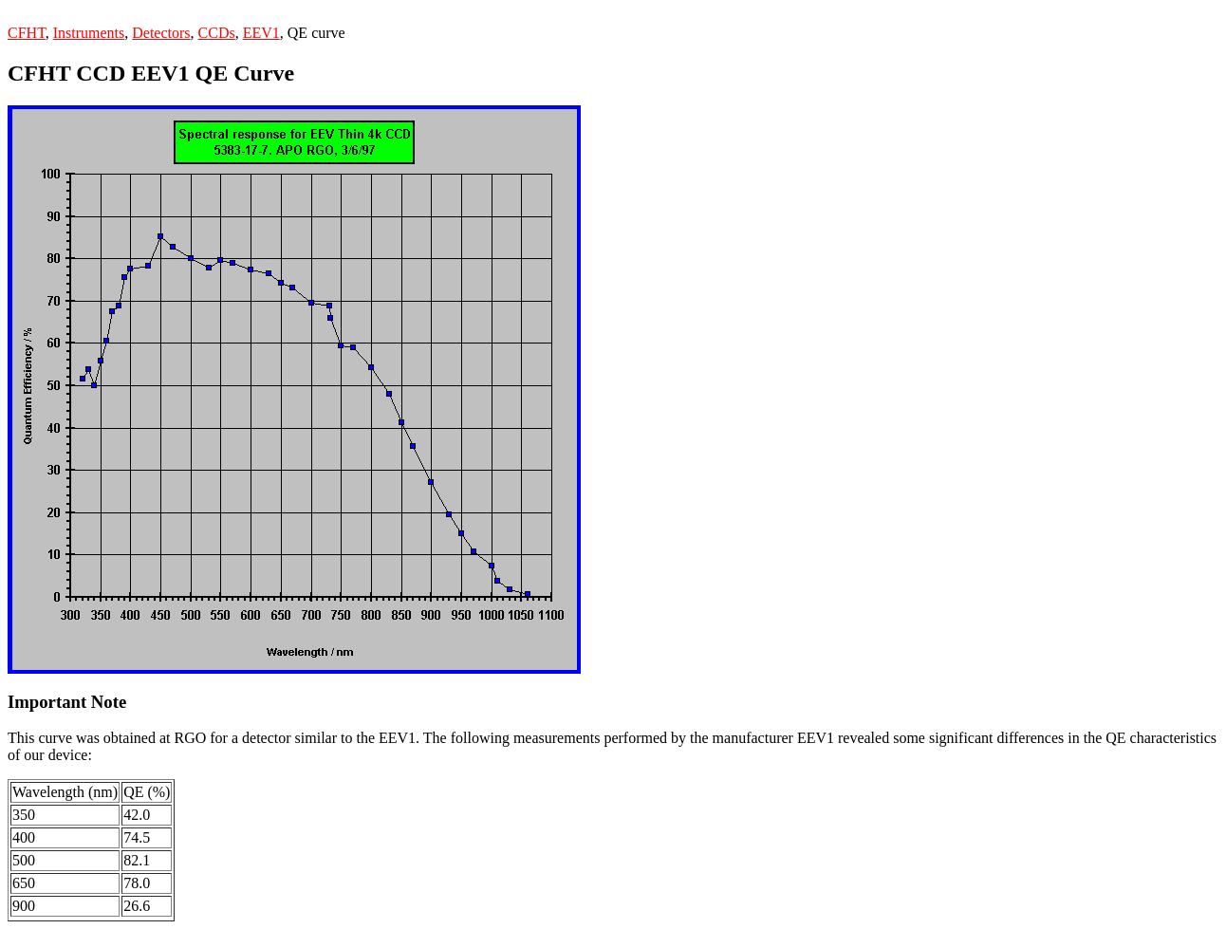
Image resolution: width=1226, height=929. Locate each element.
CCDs (216, 33)
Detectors (161, 33)
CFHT (27, 33)
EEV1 (261, 33)
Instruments (89, 33)
